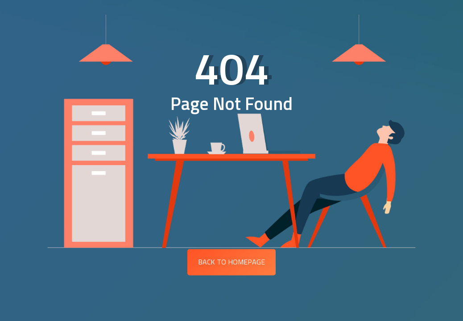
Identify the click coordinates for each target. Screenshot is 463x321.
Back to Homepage (231, 261)
